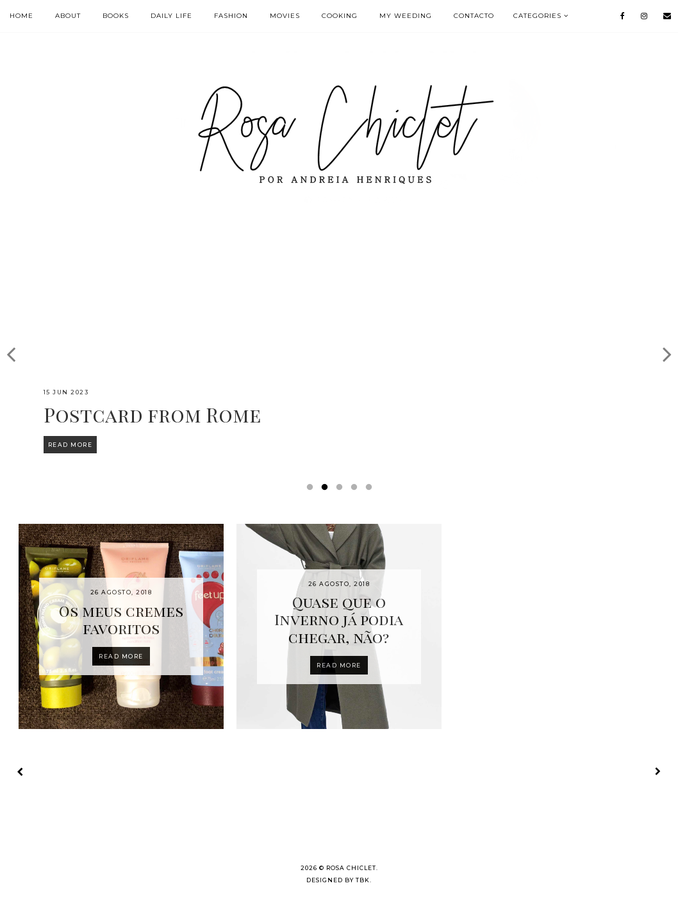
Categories (537, 16)
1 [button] (312, 489)
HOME (21, 16)
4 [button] (356, 489)
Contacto (474, 16)
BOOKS (116, 16)
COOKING (340, 16)
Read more (121, 656)
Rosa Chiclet (351, 867)
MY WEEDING (405, 16)
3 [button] (341, 489)
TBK (363, 880)
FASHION (231, 16)
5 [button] (371, 489)
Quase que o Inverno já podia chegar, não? (338, 619)
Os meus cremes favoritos (121, 620)
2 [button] (326, 489)
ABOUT (68, 16)
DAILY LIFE (171, 16)
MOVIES (285, 16)
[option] (339, 347)
